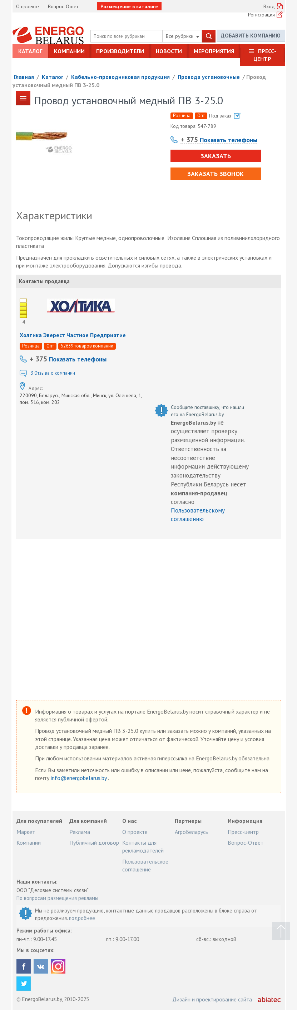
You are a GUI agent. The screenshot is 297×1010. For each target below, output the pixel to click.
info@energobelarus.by (79, 777)
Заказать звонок (215, 174)
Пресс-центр (264, 55)
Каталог (30, 51)
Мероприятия (214, 51)
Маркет (25, 831)
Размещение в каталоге (129, 6)
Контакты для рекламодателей (143, 846)
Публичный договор (94, 842)
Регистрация (261, 14)
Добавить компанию (251, 35)
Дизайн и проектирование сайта (212, 999)
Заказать (215, 156)
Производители (120, 51)
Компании (69, 51)
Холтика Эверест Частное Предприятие (73, 335)
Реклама (79, 831)
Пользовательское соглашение (145, 865)
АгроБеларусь (191, 831)
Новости (169, 51)
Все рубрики (182, 36)
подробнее (82, 918)
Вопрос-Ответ (63, 6)
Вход (269, 6)
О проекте (27, 6)
